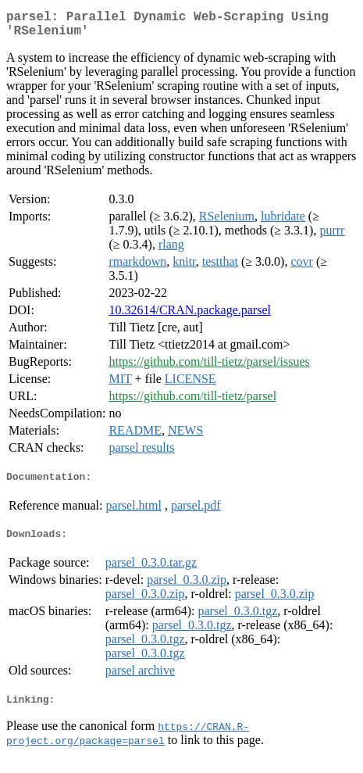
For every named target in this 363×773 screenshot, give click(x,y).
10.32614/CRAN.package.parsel (190, 316)
